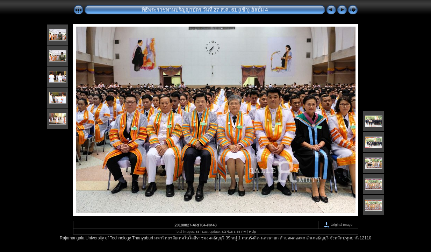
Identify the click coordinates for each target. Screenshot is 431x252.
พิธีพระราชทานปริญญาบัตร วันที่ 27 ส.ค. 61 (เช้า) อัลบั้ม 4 (205, 10)
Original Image (338, 224)
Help (252, 231)
